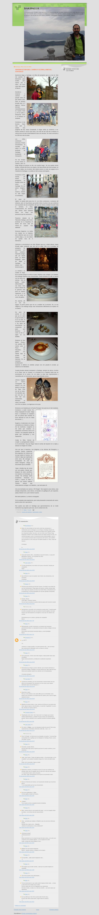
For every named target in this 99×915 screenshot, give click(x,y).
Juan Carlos (28, 562)
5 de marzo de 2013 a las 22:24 (26, 827)
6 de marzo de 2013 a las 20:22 (26, 901)
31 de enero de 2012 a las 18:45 (27, 776)
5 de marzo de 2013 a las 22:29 (26, 842)
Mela (26, 779)
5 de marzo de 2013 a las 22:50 (26, 851)
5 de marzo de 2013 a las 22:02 (26, 804)
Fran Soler (27, 678)
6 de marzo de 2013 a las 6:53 (26, 860)
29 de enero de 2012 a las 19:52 (27, 570)
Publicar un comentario (20, 905)
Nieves (26, 584)
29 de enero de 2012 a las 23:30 (27, 593)
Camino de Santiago (27, 512)
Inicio (37, 909)
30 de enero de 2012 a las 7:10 (26, 620)
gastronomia (35, 512)
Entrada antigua (54, 909)
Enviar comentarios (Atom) (29, 913)
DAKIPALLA (31, 8)
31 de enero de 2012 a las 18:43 (27, 763)
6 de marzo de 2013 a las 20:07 (26, 891)
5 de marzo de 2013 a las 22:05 (26, 815)
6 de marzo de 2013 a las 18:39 (26, 877)
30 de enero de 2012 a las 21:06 (27, 675)
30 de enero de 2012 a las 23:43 (27, 698)
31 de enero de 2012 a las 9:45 (26, 721)
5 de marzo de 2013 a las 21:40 (26, 795)
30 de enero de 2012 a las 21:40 (27, 686)
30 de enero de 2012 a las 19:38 (27, 662)
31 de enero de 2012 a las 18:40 (27, 751)
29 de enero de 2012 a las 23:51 (27, 603)
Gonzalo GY (28, 637)
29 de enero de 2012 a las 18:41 (27, 559)
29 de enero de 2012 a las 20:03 (27, 580)
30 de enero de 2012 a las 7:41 (26, 634)
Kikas (26, 552)
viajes (40, 512)
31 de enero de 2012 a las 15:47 (27, 741)
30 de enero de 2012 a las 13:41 (27, 649)
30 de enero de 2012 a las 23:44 (27, 709)
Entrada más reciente (20, 909)
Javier (26, 665)
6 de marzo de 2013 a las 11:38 (26, 869)
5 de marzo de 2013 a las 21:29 (26, 786)
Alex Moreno (28, 525)
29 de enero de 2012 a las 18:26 (27, 549)
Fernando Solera (29, 712)
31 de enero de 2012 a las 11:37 (27, 730)
